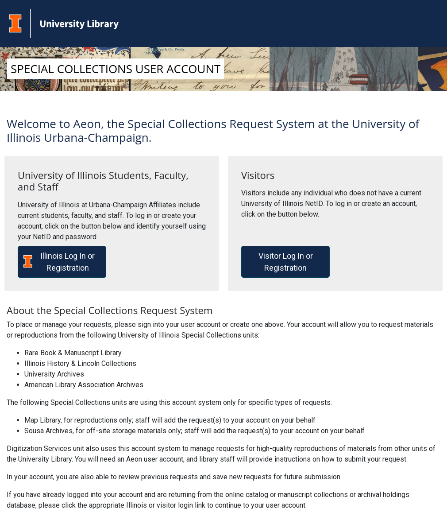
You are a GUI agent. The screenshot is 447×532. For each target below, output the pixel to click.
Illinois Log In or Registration (59, 261)
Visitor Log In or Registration (285, 261)
